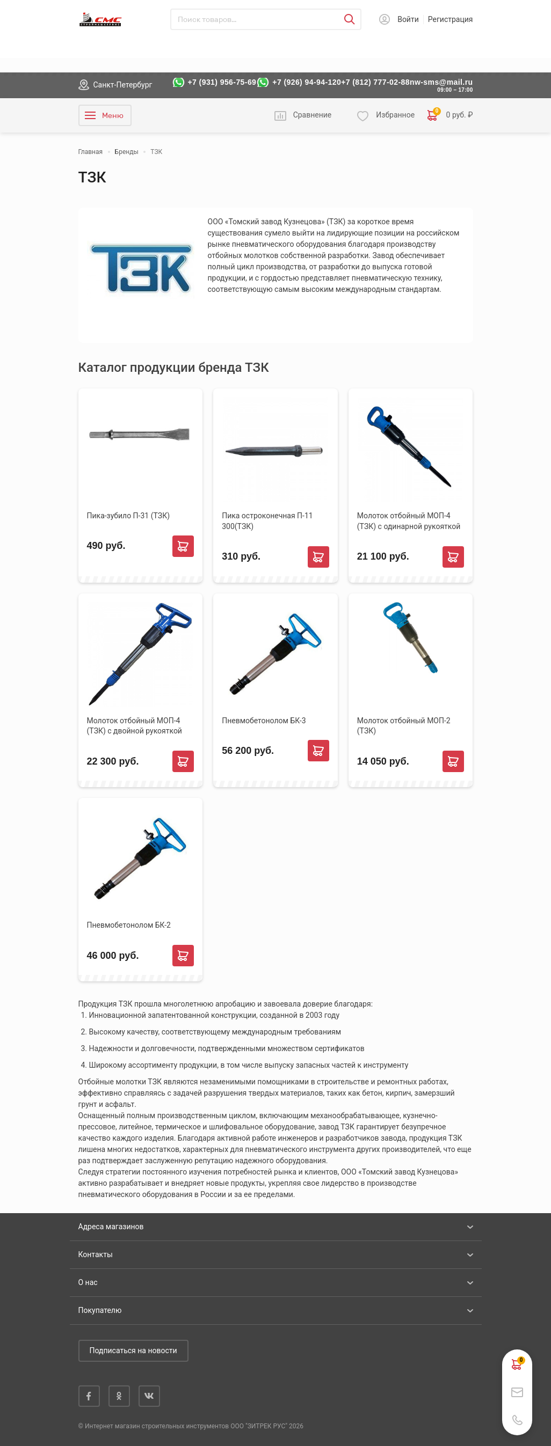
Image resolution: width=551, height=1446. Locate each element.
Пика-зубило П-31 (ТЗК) (128, 515)
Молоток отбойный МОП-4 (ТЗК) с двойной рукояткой (134, 726)
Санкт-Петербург (123, 84)
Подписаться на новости (133, 1350)
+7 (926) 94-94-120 (306, 82)
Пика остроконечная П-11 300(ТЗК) (267, 521)
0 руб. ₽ (450, 115)
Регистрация (450, 19)
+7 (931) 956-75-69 (222, 82)
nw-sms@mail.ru (441, 82)
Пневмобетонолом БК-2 (129, 925)
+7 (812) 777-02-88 (375, 82)
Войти (408, 19)
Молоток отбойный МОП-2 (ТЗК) (404, 726)
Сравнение (312, 115)
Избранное (395, 115)
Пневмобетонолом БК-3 (264, 720)
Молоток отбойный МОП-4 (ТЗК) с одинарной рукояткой (409, 521)
